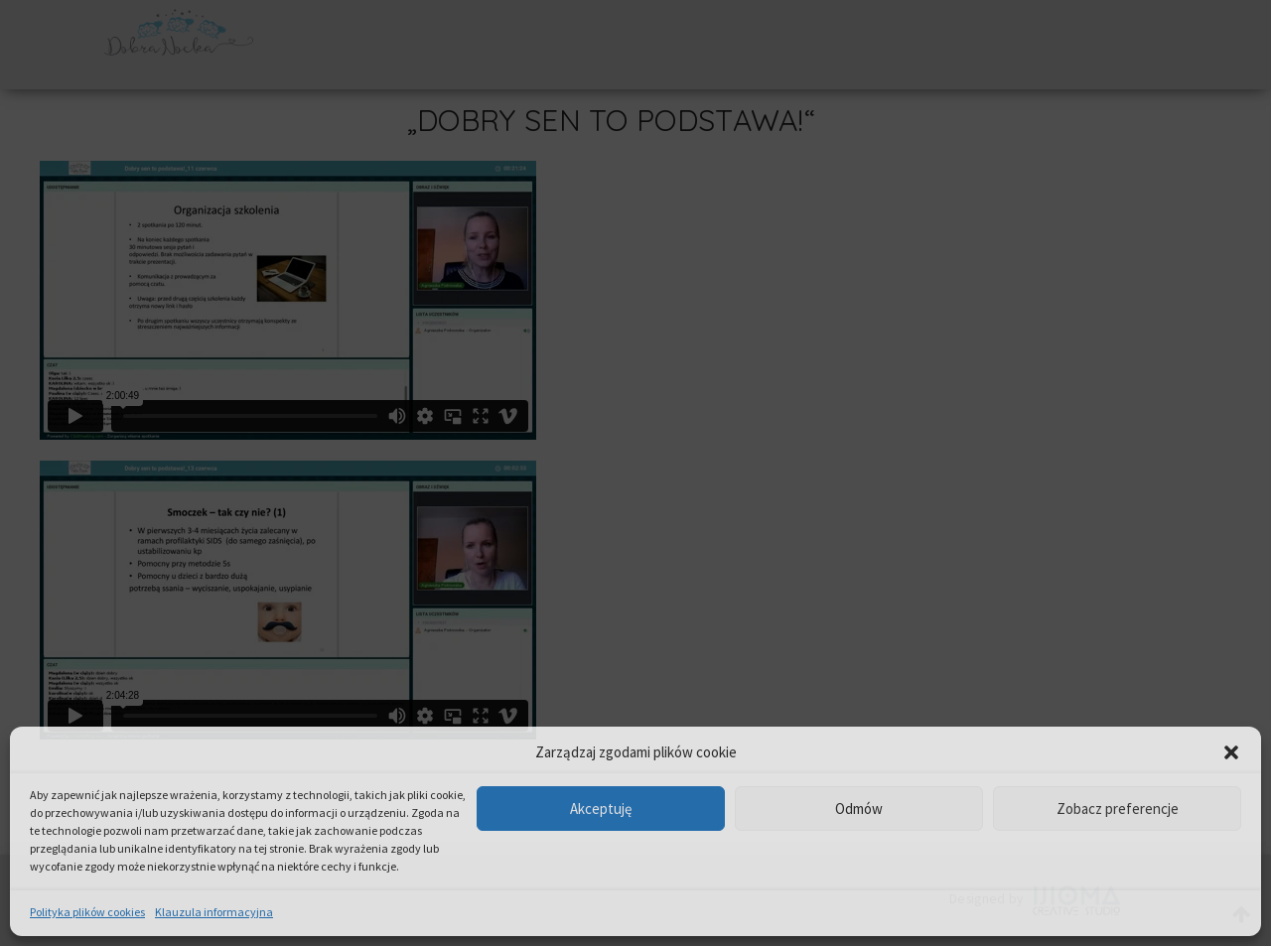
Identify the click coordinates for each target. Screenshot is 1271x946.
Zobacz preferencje (1118, 808)
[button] (1231, 752)
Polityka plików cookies (87, 911)
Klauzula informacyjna (214, 911)
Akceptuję (601, 808)
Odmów (859, 808)
